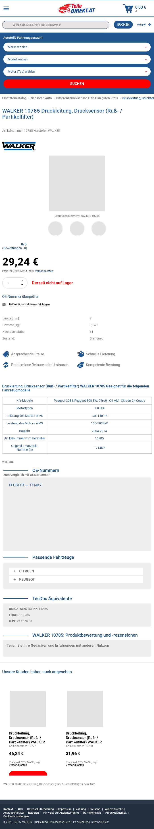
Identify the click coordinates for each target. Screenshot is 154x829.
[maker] (77, 47)
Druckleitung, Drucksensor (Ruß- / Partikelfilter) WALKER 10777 (27, 738)
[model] (77, 59)
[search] (55, 25)
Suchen (123, 24)
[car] (77, 71)
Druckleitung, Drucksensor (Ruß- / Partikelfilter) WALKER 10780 (84, 738)
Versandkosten (44, 271)
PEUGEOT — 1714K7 (25, 485)
